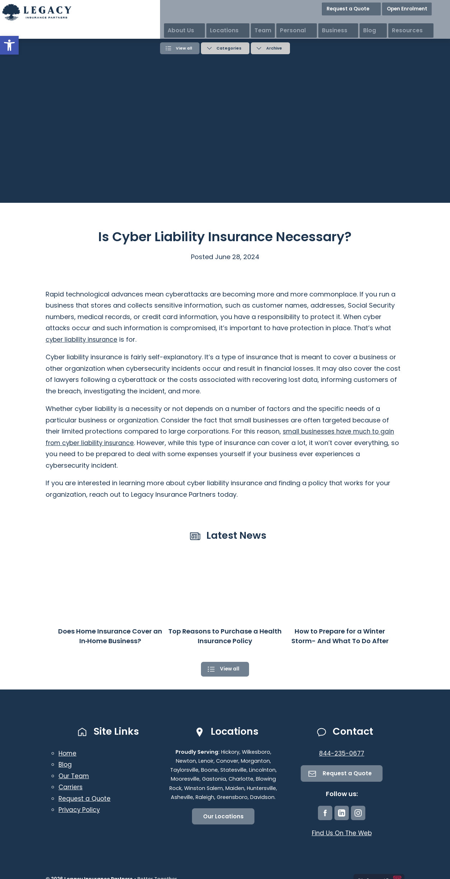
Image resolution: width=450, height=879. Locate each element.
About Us (240, 21)
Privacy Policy (80, 809)
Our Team (74, 775)
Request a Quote (373, 7)
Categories (229, 48)
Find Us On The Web (342, 834)
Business (372, 21)
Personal (338, 21)
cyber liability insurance (83, 338)
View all (182, 48)
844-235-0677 (342, 753)
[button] (9, 45)
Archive (275, 48)
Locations (276, 21)
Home (68, 753)
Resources (431, 21)
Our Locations (223, 817)
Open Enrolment (424, 7)
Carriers (71, 787)
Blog (400, 21)
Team (308, 21)
